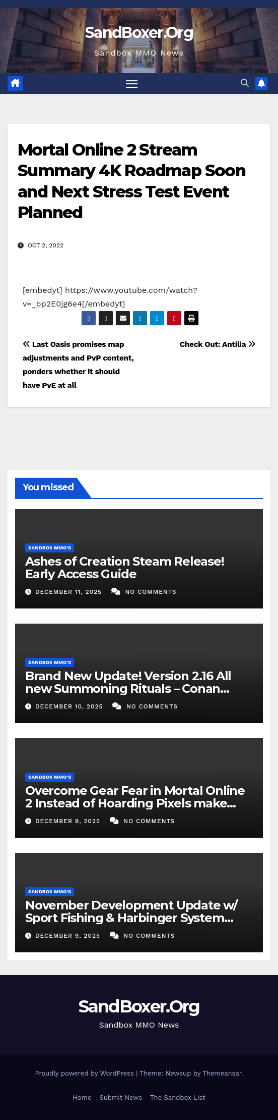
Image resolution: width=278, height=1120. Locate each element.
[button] (245, 83)
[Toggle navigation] (132, 84)
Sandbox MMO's (49, 547)
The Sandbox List (177, 1097)
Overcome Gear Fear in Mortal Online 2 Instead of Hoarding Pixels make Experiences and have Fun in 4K (135, 803)
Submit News (120, 1097)
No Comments (150, 591)
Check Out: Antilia (217, 344)
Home (82, 1097)
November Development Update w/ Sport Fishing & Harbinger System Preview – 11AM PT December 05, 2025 (136, 918)
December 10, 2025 (70, 706)
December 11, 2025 (69, 591)
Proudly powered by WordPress (85, 1073)
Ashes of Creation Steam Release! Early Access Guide (124, 567)
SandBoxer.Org (139, 32)
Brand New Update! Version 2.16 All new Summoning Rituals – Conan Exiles (128, 688)
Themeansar (221, 1073)
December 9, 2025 (69, 821)
